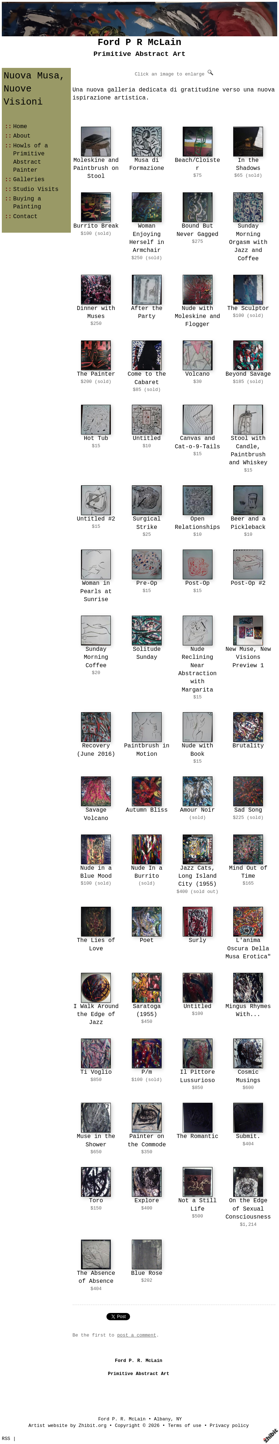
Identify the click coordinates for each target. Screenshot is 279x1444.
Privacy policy (229, 1425)
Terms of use (184, 1425)
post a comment (136, 1335)
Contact (25, 216)
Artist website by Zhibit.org (67, 1425)
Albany (162, 1419)
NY (179, 1419)
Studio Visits (35, 189)
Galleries (28, 179)
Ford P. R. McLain (122, 1419)
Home (20, 126)
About (22, 136)
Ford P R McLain (139, 42)
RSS (6, 1438)
